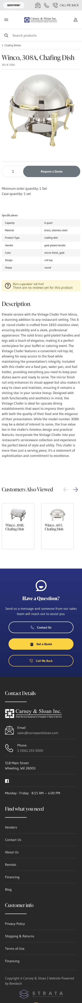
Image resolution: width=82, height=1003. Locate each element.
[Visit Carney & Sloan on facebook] (7, 780)
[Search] (41, 35)
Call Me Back (66, 5)
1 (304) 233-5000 (30, 750)
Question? (13, 5)
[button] (75, 489)
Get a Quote (41, 644)
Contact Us (41, 627)
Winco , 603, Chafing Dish (54, 527)
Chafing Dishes (13, 45)
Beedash (15, 983)
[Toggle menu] (6, 20)
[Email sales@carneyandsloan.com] (37, 5)
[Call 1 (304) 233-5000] (46, 5)
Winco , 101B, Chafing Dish (14, 527)
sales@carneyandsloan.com (37, 733)
